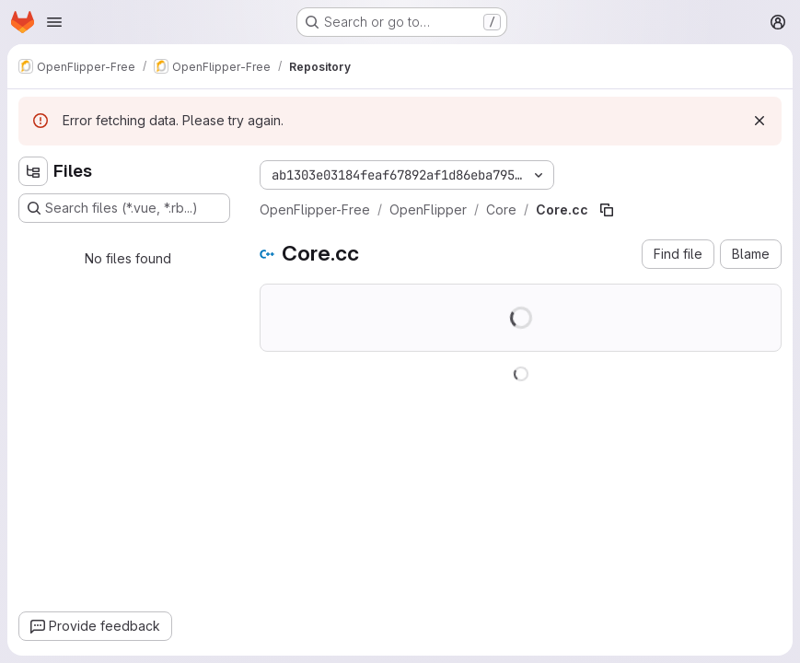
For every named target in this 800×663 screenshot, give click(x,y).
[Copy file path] (606, 210)
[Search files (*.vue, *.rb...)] (124, 208)
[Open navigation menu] (54, 22)
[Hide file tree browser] (33, 171)
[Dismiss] (759, 121)
